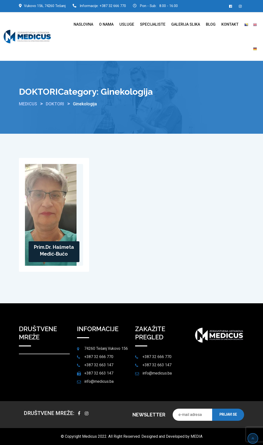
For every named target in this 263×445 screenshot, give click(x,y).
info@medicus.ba (99, 381)
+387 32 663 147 (98, 365)
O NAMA (106, 24)
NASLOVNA (83, 24)
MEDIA (196, 436)
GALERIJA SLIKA (185, 24)
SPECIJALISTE (152, 24)
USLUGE (126, 24)
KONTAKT (230, 24)
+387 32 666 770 (113, 6)
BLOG (211, 24)
